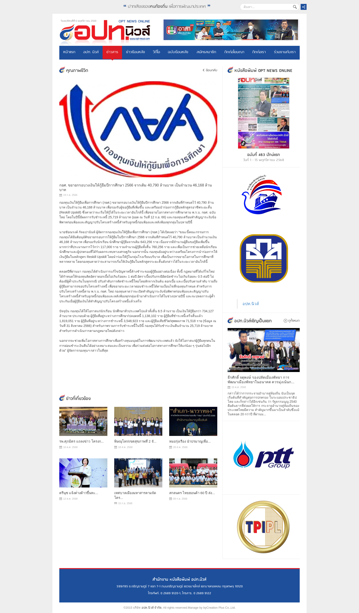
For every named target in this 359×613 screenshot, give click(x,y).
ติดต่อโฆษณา (234, 52)
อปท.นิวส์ (250, 303)
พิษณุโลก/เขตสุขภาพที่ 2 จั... (135, 441)
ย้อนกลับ (211, 70)
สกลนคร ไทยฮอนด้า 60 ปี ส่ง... (192, 493)
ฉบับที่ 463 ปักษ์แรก (263, 155)
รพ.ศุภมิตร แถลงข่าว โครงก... (81, 441)
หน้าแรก (69, 52)
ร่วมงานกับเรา (285, 52)
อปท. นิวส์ (91, 52)
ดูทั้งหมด (294, 321)
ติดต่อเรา (259, 52)
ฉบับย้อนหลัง (178, 52)
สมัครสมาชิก (206, 52)
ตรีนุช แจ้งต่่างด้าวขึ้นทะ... (78, 493)
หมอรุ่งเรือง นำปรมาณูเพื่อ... (190, 441)
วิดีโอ (156, 52)
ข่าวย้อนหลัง (135, 52)
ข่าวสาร (112, 52)
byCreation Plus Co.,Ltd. (219, 607)
